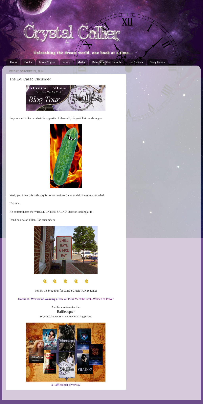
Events (66, 62)
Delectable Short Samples (107, 62)
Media (81, 62)
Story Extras (157, 62)
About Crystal (47, 62)
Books (28, 62)
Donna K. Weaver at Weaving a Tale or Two (45, 299)
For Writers (136, 62)
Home (13, 62)
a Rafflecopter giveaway (66, 384)
